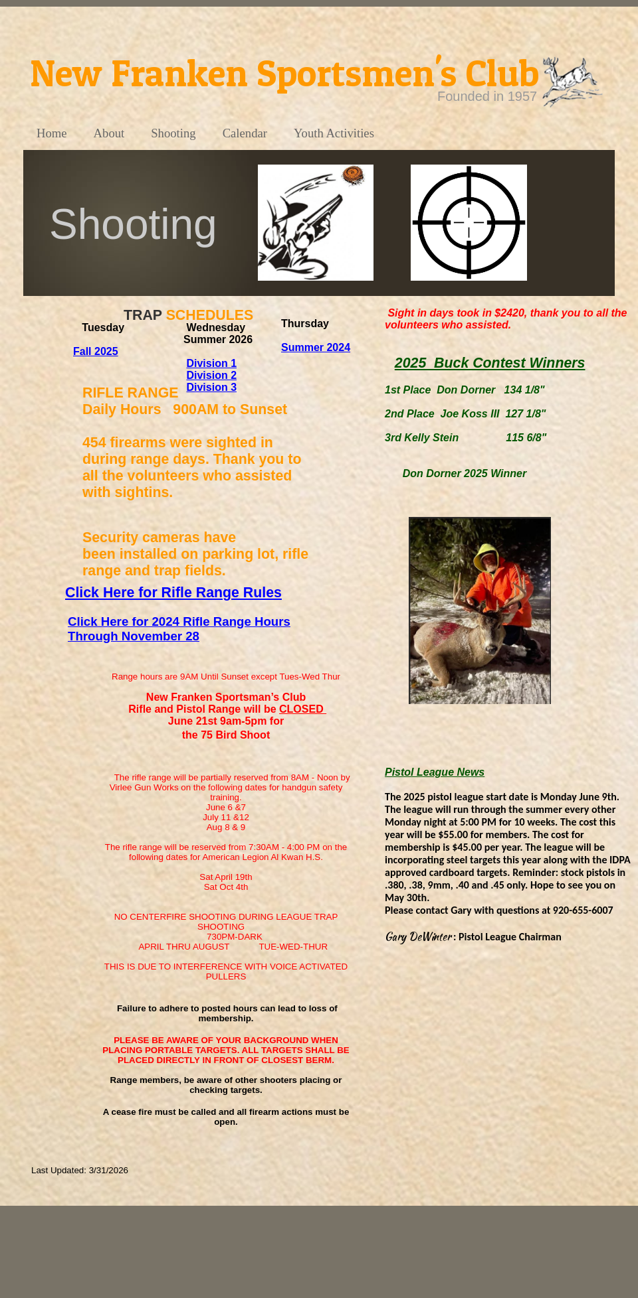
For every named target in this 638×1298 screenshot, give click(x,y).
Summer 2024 (315, 347)
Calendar (245, 133)
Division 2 (211, 375)
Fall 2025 (95, 351)
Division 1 (211, 363)
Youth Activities (334, 133)
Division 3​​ (211, 387)
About (109, 133)
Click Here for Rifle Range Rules (173, 593)
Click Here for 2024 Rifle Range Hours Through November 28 (179, 628)
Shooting (173, 133)
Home (52, 133)
